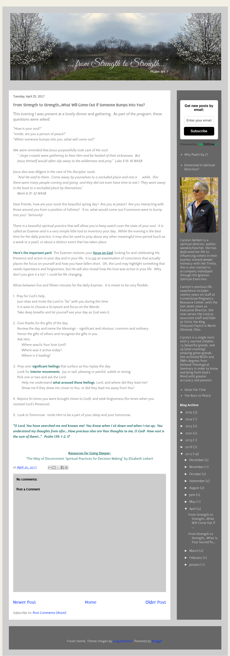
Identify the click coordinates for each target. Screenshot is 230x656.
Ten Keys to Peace (197, 395)
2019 (189, 440)
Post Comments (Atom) (49, 613)
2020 (189, 433)
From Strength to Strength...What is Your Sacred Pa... (202, 538)
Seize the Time (195, 390)
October (195, 474)
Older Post (155, 602)
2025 (189, 412)
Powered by (199, 144)
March (194, 551)
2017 (189, 454)
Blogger (157, 641)
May (192, 502)
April (193, 509)
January (195, 565)
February (196, 558)
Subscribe (199, 131)
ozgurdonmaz (123, 641)
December (196, 460)
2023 (189, 426)
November (196, 467)
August (194, 488)
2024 (189, 419)
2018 (189, 447)
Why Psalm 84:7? (196, 154)
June (192, 495)
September (197, 481)
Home (90, 602)
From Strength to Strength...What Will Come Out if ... (201, 521)
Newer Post (24, 602)
